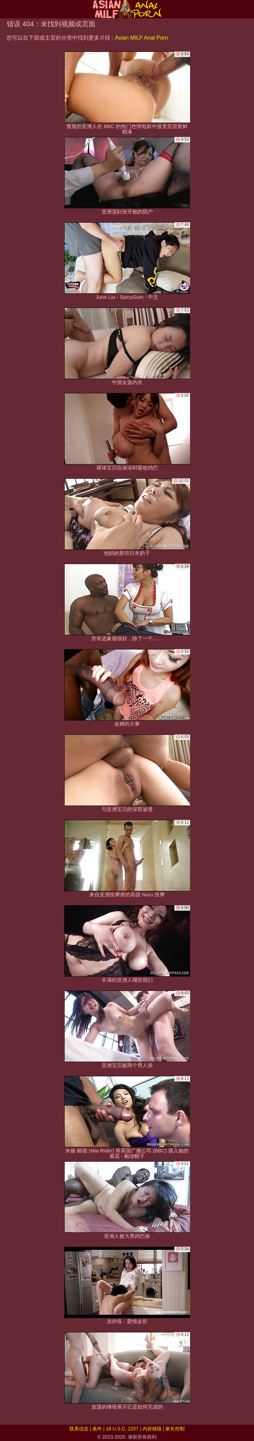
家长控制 (175, 1428)
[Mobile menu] (6, 9)
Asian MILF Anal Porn (141, 38)
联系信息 (79, 1428)
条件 (97, 1428)
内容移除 (152, 1428)
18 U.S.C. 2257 (122, 1428)
